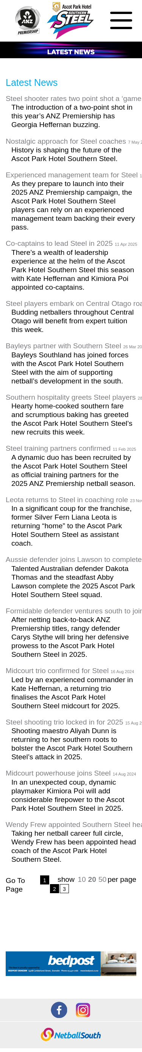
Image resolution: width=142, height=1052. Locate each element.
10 (82, 879)
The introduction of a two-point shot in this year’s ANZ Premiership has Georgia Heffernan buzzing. (72, 116)
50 (102, 879)
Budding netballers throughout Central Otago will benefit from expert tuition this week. (72, 321)
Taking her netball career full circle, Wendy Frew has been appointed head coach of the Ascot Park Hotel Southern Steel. (73, 846)
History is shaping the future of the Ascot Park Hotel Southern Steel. (66, 154)
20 (92, 879)
